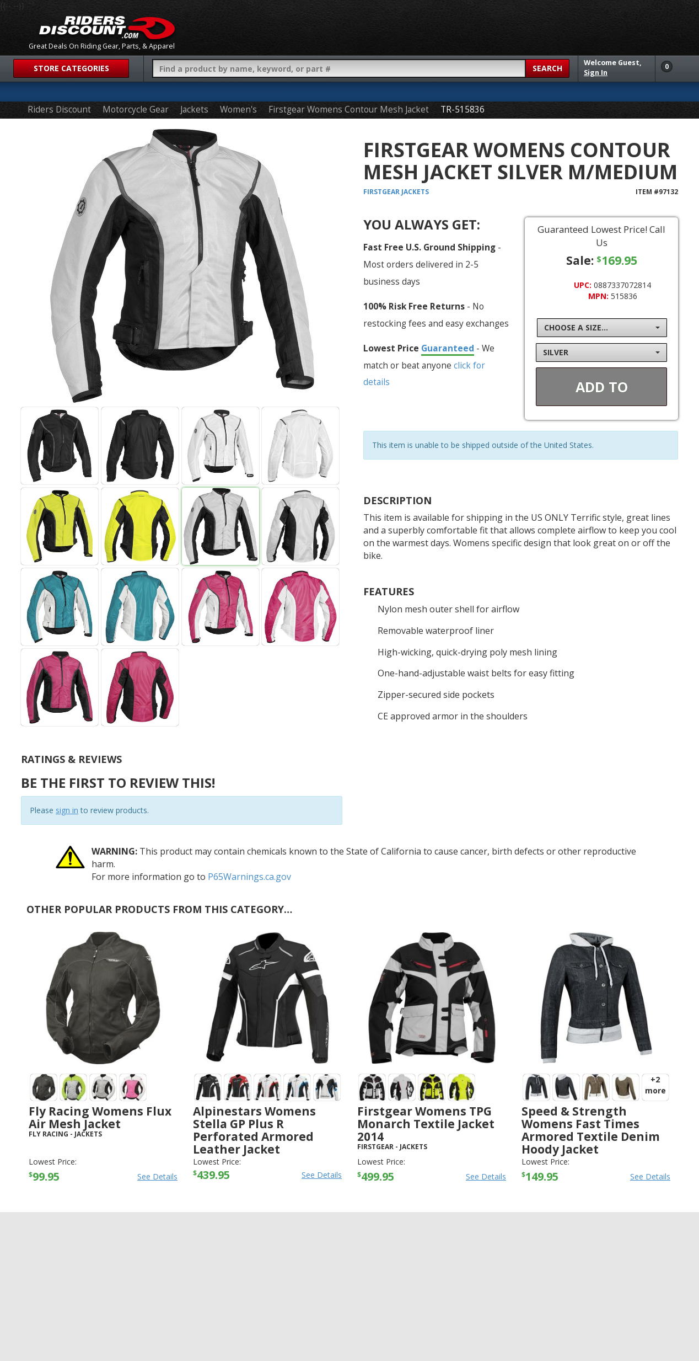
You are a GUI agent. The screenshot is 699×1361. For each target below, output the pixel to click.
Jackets (194, 109)
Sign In (595, 72)
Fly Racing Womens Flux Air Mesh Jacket (100, 1117)
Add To (602, 386)
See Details (157, 1176)
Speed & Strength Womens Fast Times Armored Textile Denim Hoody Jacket (590, 1130)
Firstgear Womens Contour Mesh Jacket (348, 109)
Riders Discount (59, 109)
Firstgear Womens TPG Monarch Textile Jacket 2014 (425, 1123)
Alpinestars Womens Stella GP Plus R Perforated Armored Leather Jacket (254, 1130)
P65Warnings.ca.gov (249, 877)
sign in (67, 810)
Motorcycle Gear (136, 109)
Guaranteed (447, 348)
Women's (238, 109)
